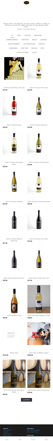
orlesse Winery (8, 430)
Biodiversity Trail (7, 433)
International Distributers (33, 430)
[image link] (26, 2)
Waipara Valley (7, 435)
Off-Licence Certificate (32, 432)
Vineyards (5, 432)
